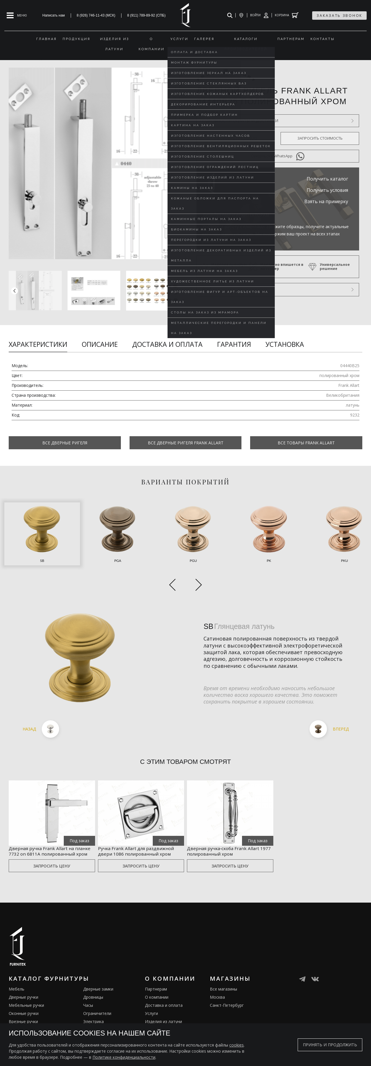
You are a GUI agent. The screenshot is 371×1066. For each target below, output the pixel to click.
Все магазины (223, 983)
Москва (217, 991)
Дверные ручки (23, 991)
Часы (88, 999)
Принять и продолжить (330, 1044)
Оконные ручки (24, 1008)
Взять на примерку (326, 201)
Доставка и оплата (167, 344)
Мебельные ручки (26, 999)
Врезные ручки (23, 1016)
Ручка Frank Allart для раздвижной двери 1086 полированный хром (129, 841)
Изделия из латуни (163, 1016)
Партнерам (156, 983)
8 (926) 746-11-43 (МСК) (96, 15)
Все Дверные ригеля (64, 442)
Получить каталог (327, 179)
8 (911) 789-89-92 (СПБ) (146, 15)
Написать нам (53, 15)
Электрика (93, 1016)
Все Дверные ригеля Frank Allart (185, 442)
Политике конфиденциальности (123, 1057)
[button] (173, 291)
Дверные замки (98, 983)
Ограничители (97, 1008)
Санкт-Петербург (227, 999)
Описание (100, 344)
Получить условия (327, 190)
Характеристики (38, 344)
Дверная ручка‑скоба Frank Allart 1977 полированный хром (228, 838)
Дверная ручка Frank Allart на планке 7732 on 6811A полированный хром (48, 841)
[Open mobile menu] (16, 15)
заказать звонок (339, 15)
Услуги (151, 1008)
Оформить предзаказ (235, 138)
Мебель (16, 983)
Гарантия (234, 344)
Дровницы (93, 991)
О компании (156, 991)
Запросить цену (51, 860)
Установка (284, 344)
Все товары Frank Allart (306, 442)
